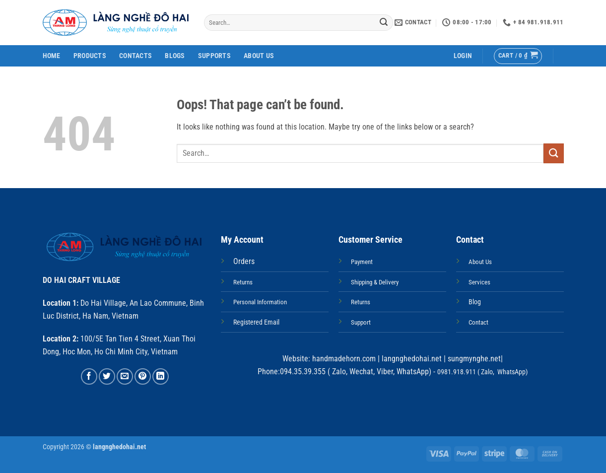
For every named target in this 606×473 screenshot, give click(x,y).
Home (52, 56)
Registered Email (256, 322)
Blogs (175, 56)
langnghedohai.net (412, 358)
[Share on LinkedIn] (160, 376)
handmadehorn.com (343, 358)
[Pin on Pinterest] (143, 376)
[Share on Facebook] (89, 376)
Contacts (135, 56)
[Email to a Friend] (125, 376)
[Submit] (384, 22)
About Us (259, 56)
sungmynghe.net (473, 358)
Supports (214, 56)
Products (89, 56)
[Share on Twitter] (107, 376)
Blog (475, 302)
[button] (463, 56)
